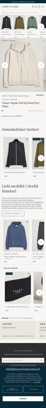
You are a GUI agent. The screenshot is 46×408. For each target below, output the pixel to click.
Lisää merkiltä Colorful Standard (20, 188)
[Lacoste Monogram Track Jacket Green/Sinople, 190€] (32, 26)
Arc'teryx (17, 32)
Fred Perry (5, 32)
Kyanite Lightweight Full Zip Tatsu (19, 34)
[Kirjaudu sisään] (33, 6)
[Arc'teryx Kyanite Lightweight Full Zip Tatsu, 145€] (19, 26)
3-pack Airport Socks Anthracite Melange (17, 307)
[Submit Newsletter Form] (41, 360)
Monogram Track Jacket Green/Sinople (31, 34)
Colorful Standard (9, 99)
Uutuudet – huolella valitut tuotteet (23, 1)
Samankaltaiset (20, 129)
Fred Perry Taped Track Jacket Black (14, 172)
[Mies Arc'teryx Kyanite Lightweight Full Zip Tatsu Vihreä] (19, 22)
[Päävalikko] (42, 6)
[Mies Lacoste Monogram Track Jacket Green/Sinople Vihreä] (32, 22)
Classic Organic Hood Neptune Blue (15, 257)
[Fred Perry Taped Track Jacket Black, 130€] (6, 26)
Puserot (12, 40)
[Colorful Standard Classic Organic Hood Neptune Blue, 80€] (16, 241)
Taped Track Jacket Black (6, 34)
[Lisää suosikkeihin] (26, 139)
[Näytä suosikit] (35, 6)
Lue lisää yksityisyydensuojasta (23, 365)
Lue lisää (36, 382)
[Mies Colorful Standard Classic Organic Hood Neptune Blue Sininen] (16, 236)
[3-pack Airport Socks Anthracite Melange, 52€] (18, 292)
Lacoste (29, 32)
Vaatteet (5, 40)
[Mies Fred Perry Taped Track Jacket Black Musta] (6, 22)
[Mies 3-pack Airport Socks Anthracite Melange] (18, 288)
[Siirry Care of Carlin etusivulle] (10, 7)
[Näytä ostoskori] (38, 7)
